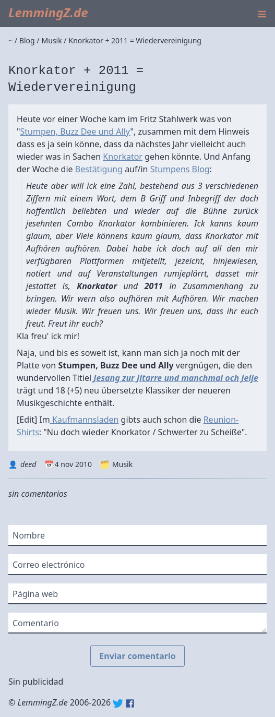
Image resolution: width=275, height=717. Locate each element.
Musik (122, 464)
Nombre (29, 535)
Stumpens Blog (180, 169)
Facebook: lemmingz (130, 703)
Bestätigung (99, 169)
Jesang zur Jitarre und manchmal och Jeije (175, 378)
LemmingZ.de (48, 12)
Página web (35, 594)
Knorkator (122, 156)
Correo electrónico (49, 564)
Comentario (36, 623)
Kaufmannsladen (84, 419)
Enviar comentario (137, 656)
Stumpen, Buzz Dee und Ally (75, 131)
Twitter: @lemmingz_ (118, 703)
